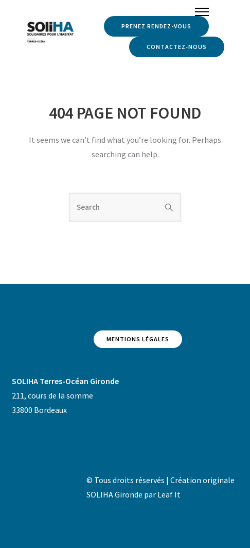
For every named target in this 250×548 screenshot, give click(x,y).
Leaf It (169, 494)
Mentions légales (137, 339)
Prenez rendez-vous (156, 26)
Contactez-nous (177, 47)
